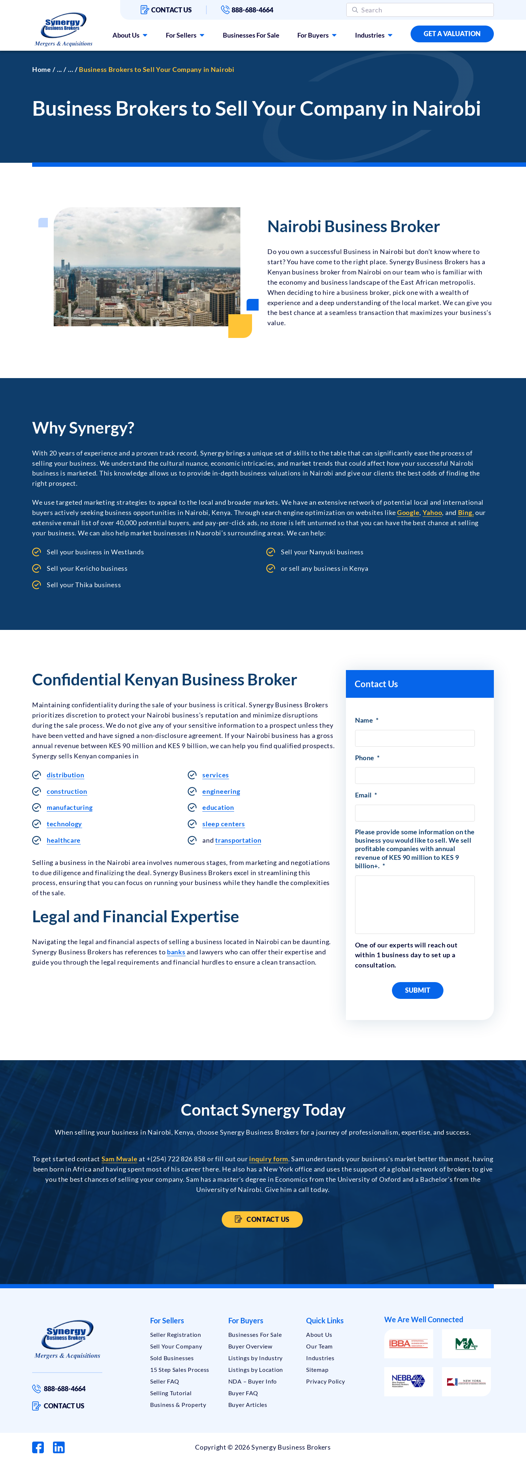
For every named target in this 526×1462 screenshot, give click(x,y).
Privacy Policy (325, 1381)
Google (408, 512)
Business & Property (178, 1404)
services (215, 775)
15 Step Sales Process (179, 1369)
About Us (126, 35)
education (218, 807)
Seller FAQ (164, 1381)
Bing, (466, 512)
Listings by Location (255, 1369)
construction (67, 791)
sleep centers (223, 824)
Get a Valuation (452, 34)
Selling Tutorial (171, 1392)
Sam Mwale (119, 1159)
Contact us (166, 9)
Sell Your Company (176, 1346)
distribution (65, 775)
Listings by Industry (255, 1357)
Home (41, 69)
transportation (238, 840)
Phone (367, 758)
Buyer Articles (247, 1404)
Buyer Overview (250, 1346)
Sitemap (317, 1369)
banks (176, 952)
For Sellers (181, 35)
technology (64, 824)
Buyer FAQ (243, 1392)
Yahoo (432, 512)
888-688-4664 (247, 9)
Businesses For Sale (251, 35)
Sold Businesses (172, 1357)
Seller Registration (175, 1334)
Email (366, 795)
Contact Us (267, 1219)
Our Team (319, 1346)
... (59, 69)
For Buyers (313, 35)
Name (367, 720)
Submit (417, 990)
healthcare (64, 840)
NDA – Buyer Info (252, 1381)
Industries (370, 35)
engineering (221, 791)
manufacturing (69, 807)
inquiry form (268, 1159)
